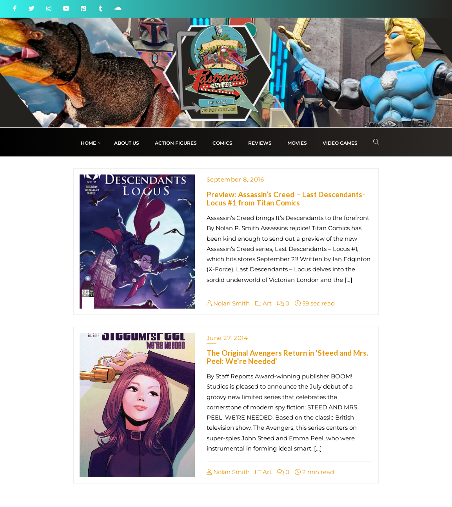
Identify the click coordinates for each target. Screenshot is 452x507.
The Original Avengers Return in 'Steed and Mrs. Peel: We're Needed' (287, 356)
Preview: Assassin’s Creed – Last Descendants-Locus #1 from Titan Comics (286, 198)
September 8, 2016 (235, 179)
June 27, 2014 (227, 338)
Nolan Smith (228, 303)
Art (263, 303)
